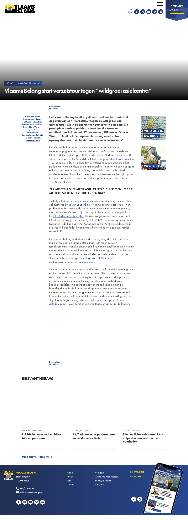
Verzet (37, 137)
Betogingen (28, 119)
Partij (69, 480)
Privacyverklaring (103, 480)
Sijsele (29, 137)
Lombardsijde (32, 132)
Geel (25, 127)
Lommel (26, 135)
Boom (38, 119)
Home (70, 472)
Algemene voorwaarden (106, 476)
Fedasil (38, 124)
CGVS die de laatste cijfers (68, 216)
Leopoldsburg (32, 129)
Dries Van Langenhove (32, 123)
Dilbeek (27, 121)
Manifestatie (37, 135)
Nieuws (70, 476)
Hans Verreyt (35, 127)
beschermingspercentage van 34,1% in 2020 (88, 258)
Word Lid (99, 472)
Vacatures (99, 484)
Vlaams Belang (33, 140)
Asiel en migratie (32, 116)
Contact (70, 484)
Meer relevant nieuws (35, 457)
